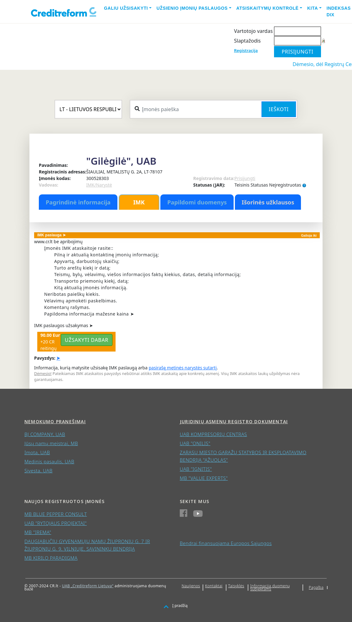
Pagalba (316, 587)
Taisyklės (236, 586)
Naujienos (191, 586)
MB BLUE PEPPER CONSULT (55, 514)
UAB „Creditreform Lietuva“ (87, 586)
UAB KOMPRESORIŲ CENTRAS (213, 434)
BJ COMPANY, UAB (44, 434)
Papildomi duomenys (197, 202)
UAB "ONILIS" (195, 443)
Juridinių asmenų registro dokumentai (234, 421)
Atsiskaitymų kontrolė (267, 8)
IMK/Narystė (99, 185)
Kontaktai (214, 586)
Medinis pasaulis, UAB (49, 461)
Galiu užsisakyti (126, 8)
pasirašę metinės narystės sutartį (183, 368)
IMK (138, 202)
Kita (312, 8)
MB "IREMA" (37, 532)
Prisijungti (245, 178)
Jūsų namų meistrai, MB (51, 443)
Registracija (246, 50)
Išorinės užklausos (268, 202)
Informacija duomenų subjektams (270, 587)
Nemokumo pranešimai (55, 421)
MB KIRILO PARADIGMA (51, 558)
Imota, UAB (37, 452)
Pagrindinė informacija (78, 202)
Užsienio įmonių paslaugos (192, 8)
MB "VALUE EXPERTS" (204, 478)
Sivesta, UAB (38, 470)
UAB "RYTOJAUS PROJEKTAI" (55, 523)
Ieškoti (279, 109)
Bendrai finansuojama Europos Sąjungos (226, 543)
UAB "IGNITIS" (196, 469)
